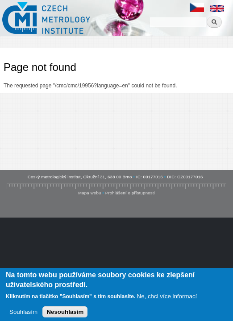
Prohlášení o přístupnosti (130, 192)
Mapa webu (89, 192)
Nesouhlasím (64, 313)
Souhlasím (23, 313)
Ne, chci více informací (167, 297)
